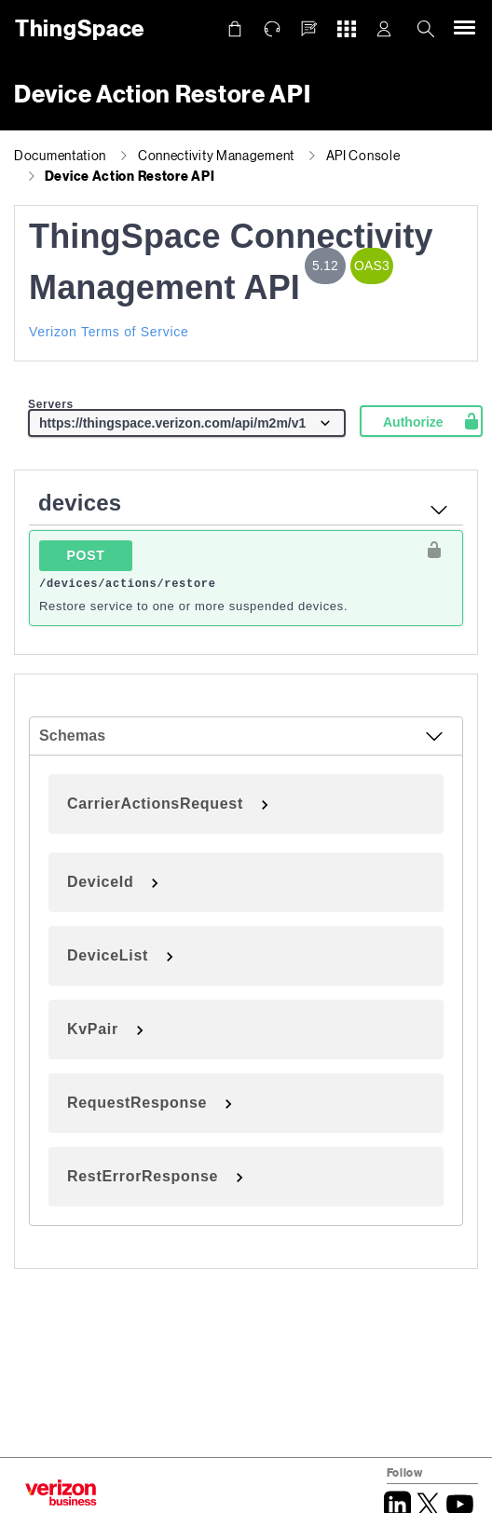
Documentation (60, 155)
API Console (363, 155)
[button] (309, 29)
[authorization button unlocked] (434, 549)
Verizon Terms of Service (108, 331)
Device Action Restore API (130, 176)
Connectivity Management (216, 155)
